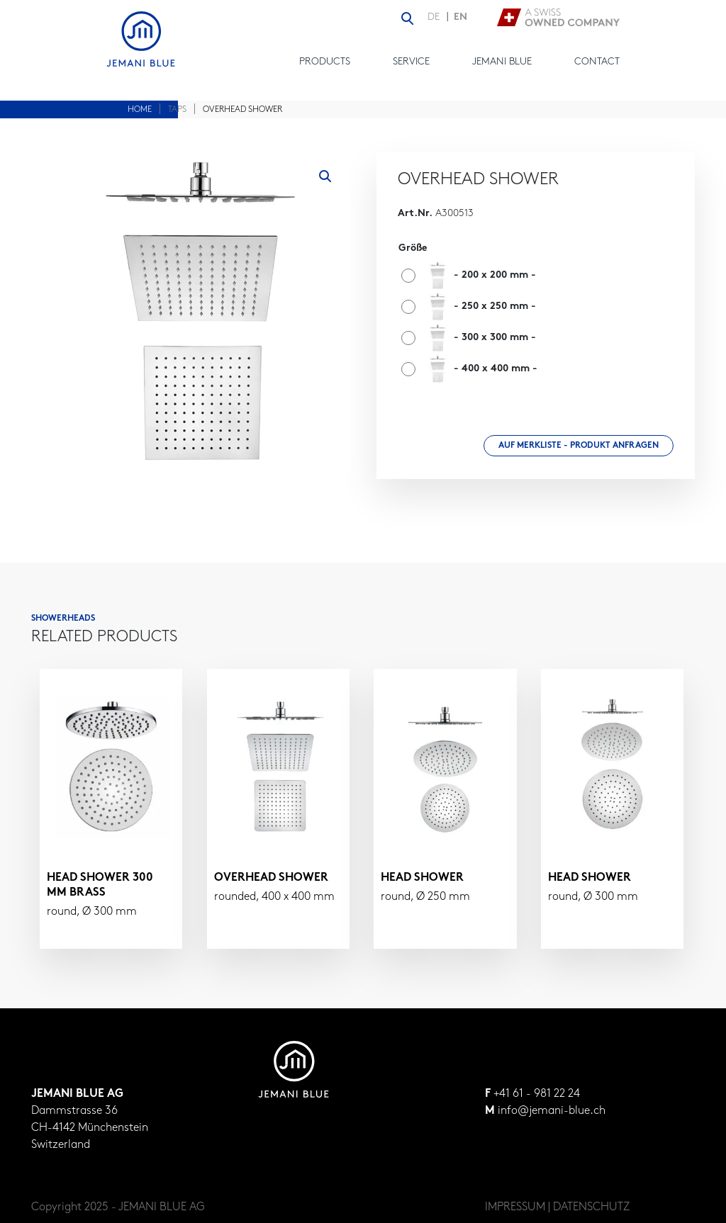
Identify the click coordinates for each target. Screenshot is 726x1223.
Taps (177, 110)
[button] (325, 176)
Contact (597, 62)
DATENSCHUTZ (591, 1207)
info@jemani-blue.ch (551, 1111)
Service (411, 62)
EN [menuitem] (460, 17)
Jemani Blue (502, 62)
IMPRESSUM (515, 1207)
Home (140, 110)
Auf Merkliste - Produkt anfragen (578, 445)
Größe (412, 248)
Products (324, 62)
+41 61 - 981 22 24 (536, 1094)
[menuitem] (437, 18)
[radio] (472, 275)
